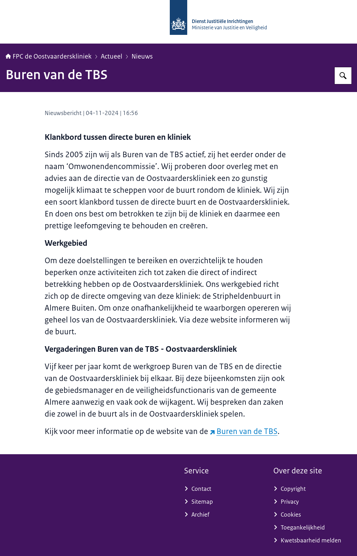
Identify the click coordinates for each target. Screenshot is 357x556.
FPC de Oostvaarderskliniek (49, 56)
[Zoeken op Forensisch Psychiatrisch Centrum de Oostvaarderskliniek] (343, 75)
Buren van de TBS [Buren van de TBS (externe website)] (244, 431)
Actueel (111, 56)
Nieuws (142, 56)
